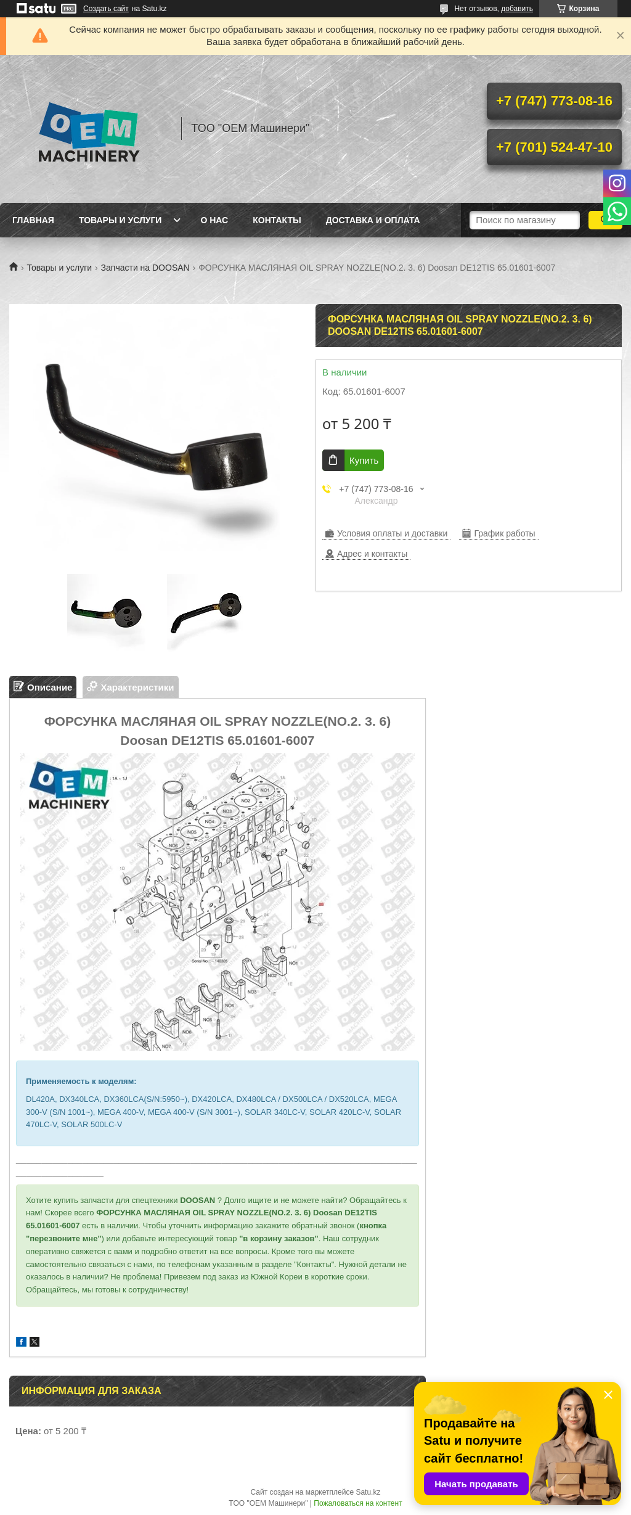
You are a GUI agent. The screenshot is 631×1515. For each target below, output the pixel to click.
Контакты (277, 220)
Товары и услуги (120, 220)
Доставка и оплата (373, 220)
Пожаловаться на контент (358, 1503)
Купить (363, 460)
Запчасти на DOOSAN (145, 268)
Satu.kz (368, 1492)
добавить (517, 8)
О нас (214, 220)
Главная (33, 220)
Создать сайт (106, 8)
